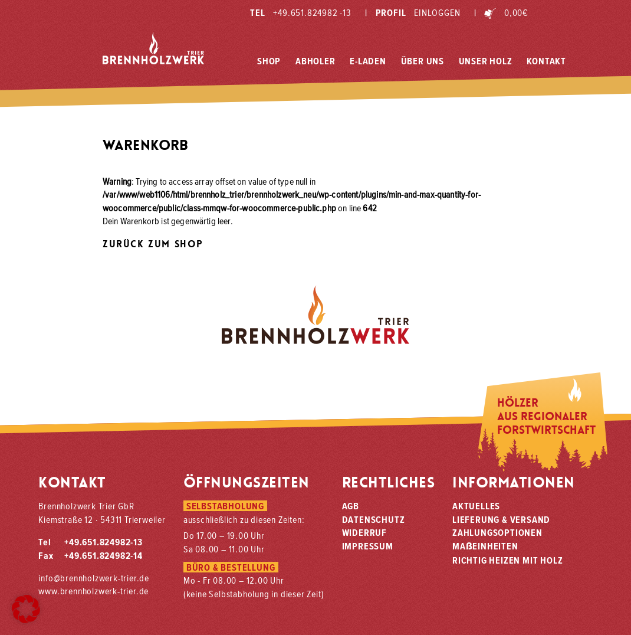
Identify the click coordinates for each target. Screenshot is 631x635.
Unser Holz (485, 60)
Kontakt (546, 60)
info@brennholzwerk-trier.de (93, 577)
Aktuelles (476, 505)
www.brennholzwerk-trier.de (93, 590)
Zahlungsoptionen (497, 532)
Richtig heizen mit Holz (507, 560)
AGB (350, 505)
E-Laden (368, 60)
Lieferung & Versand (501, 519)
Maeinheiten (485, 546)
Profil (412, 12)
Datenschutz (373, 519)
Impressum (367, 546)
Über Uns (422, 60)
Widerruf (364, 532)
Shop (269, 60)
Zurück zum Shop (153, 244)
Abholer (315, 60)
